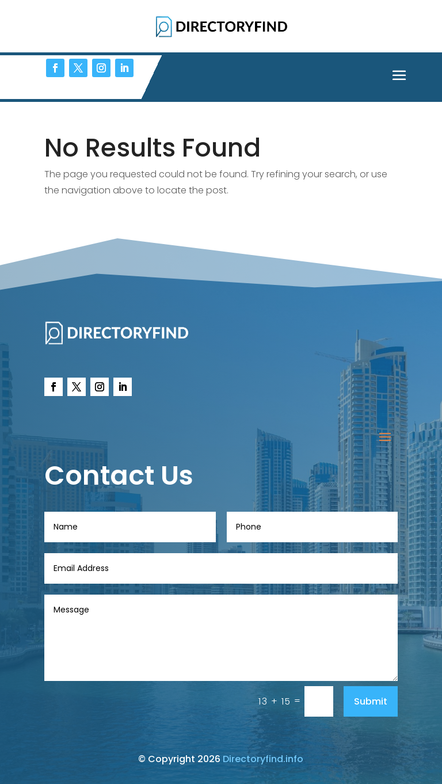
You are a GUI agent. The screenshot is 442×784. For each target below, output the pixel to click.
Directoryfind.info (263, 759)
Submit (370, 701)
